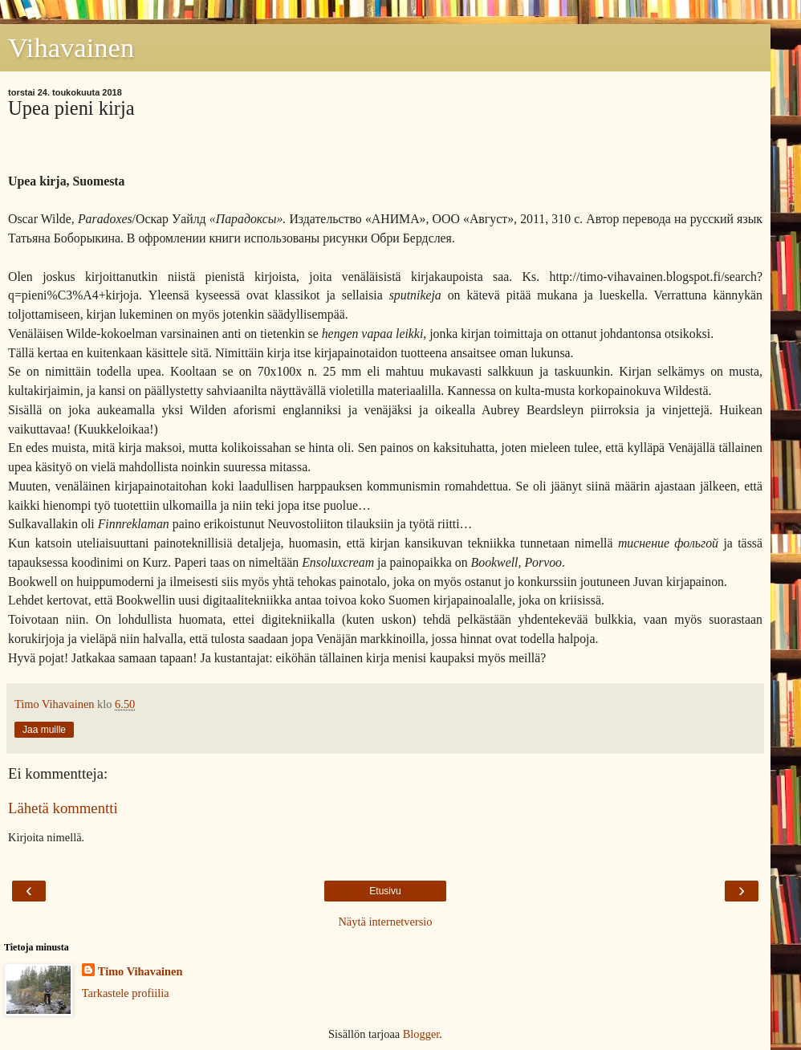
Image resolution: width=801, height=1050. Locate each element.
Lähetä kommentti (63, 808)
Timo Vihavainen (140, 971)
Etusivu (384, 891)
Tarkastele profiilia (125, 993)
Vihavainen (71, 47)
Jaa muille (44, 729)
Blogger (421, 1034)
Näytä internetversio (385, 921)
